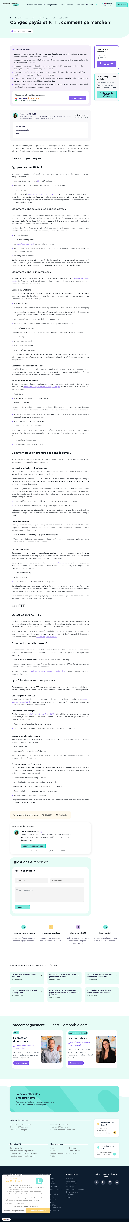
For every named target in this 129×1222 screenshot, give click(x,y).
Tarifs (91, 5)
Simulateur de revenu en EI (47, 1187)
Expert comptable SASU (47, 1200)
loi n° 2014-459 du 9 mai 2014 (42, 714)
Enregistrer (22, 907)
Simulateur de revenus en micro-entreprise (50, 1190)
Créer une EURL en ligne (19, 1127)
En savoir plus (77, 98)
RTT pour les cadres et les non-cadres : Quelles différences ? (99, 991)
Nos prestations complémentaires (62, 1130)
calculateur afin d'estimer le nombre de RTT (49, 671)
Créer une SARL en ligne (59, 1127)
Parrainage (70, 1187)
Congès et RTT (70, 18)
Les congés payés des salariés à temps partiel (24, 991)
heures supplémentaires (47, 636)
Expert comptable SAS (46, 1197)
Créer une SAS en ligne (18, 1130)
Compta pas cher (16, 1148)
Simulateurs (73, 1148)
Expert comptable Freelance (48, 1210)
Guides (52, 1151)
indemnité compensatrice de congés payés (42, 387)
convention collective (55, 563)
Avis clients (70, 1195)
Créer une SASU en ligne (59, 1124)
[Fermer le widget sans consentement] (12, 1176)
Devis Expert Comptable (75, 1189)
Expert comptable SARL (46, 1202)
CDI (38, 181)
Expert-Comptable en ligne (20, 18)
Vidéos (52, 1156)
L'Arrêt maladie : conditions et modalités (24, 975)
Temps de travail (54, 18)
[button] (6, 1219)
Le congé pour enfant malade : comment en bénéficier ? (99, 975)
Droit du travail (39, 18)
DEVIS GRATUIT (121, 5)
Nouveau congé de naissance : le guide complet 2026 (62, 975)
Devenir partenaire (73, 1192)
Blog (52, 1148)
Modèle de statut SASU (46, 1184)
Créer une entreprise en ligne (20, 1124)
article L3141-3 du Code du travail (42, 194)
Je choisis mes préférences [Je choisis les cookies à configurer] (14, 1211)
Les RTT (18, 133)
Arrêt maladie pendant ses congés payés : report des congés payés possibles (63, 992)
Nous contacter (72, 1181)
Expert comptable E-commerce (49, 1208)
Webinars (72, 1153)
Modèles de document (58, 1153)
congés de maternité (25, 244)
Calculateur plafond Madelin (48, 1194)
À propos (69, 1178)
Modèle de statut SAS (46, 1178)
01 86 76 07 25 (107, 6)
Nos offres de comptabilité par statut (23, 1153)
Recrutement (71, 1184)
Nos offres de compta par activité (22, 1151)
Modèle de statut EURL (46, 1181)
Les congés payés (22, 130)
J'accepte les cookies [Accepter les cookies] (38, 1211)
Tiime (68, 1197)
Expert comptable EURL (47, 1205)
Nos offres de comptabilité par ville (22, 1156)
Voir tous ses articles (33, 846)
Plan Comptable (74, 1151)
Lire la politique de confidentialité (15, 1203)
